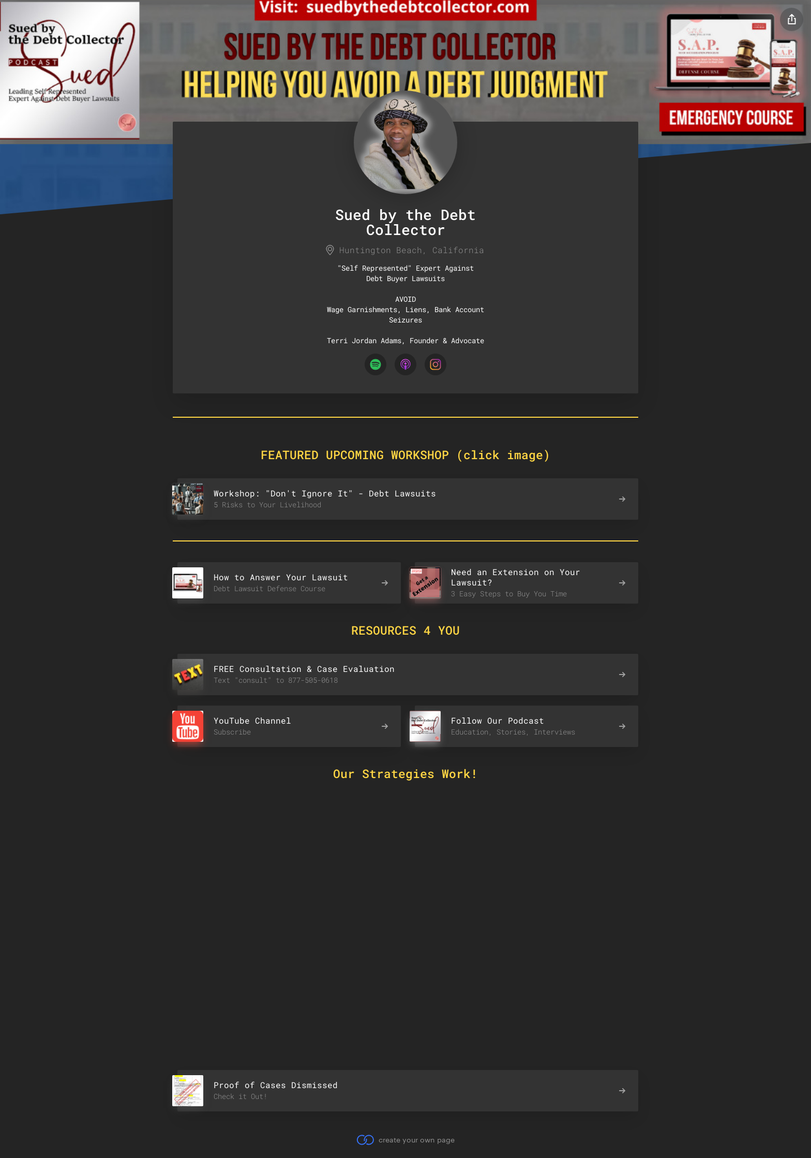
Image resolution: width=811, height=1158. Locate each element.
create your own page (405, 1140)
